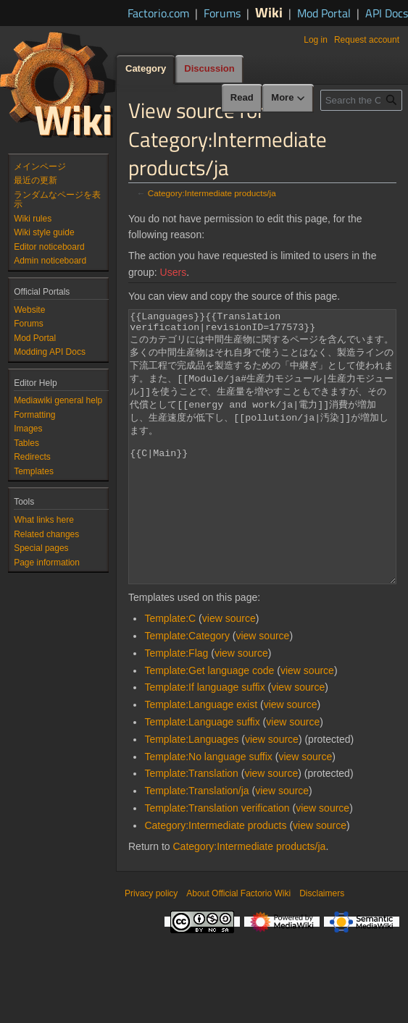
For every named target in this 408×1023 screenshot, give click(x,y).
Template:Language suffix (201, 776)
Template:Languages (191, 793)
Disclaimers (321, 948)
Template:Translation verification (216, 862)
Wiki (269, 11)
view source (229, 672)
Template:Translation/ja (196, 845)
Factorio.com (158, 13)
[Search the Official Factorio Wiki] (361, 100)
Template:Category (187, 690)
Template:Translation (191, 827)
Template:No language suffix (208, 811)
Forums (222, 13)
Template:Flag (176, 707)
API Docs (386, 13)
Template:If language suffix (204, 741)
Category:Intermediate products (215, 879)
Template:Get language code (209, 725)
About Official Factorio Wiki (238, 948)
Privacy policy (151, 948)
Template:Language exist (200, 759)
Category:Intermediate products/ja (212, 193)
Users (173, 272)
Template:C (170, 672)
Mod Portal (324, 13)
